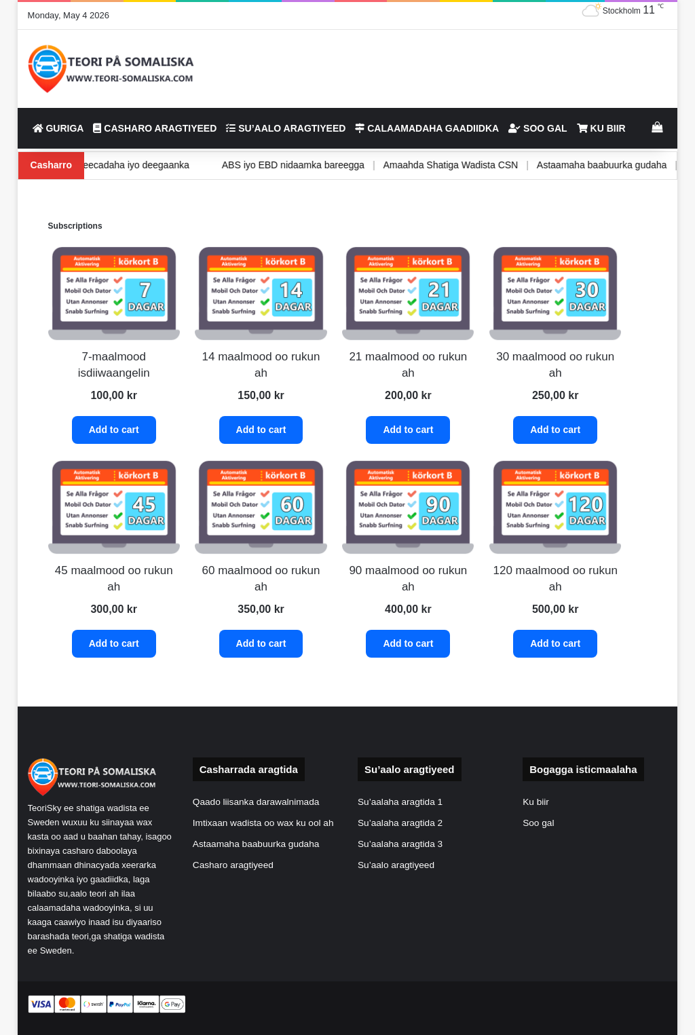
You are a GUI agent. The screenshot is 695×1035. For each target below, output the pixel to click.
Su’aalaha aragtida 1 (400, 802)
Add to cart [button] (114, 429)
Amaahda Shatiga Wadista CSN (422, 164)
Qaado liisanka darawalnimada (256, 802)
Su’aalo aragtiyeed (285, 128)
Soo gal (537, 128)
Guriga (58, 128)
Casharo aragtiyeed (155, 128)
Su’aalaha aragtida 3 (400, 844)
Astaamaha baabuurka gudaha (574, 164)
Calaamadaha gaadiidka (427, 128)
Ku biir (601, 128)
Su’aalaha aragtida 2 (400, 823)
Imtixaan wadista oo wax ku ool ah (263, 823)
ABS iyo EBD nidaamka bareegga (265, 164)
